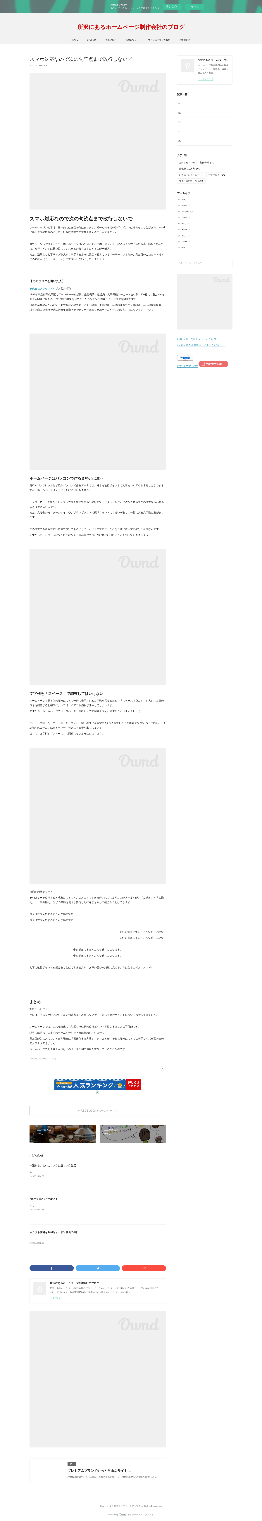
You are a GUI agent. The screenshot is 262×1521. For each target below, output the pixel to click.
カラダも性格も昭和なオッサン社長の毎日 (54, 1232)
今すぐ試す (172, 6)
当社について (132, 40)
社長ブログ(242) (49, 1059)
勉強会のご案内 (189, 180)
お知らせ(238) (35, 1059)
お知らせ (91, 40)
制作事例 (207, 174)
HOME (74, 40)
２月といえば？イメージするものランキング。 (201, 130)
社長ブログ (110, 40)
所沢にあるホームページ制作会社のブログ (131, 27)
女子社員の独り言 (191, 193)
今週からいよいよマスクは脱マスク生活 (53, 1165)
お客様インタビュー (191, 186)
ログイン (194, 6)
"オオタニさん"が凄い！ (44, 1198)
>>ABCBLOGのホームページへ (97, 1111)
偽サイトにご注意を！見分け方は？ (195, 152)
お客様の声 (185, 40)
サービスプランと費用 (159, 40)
